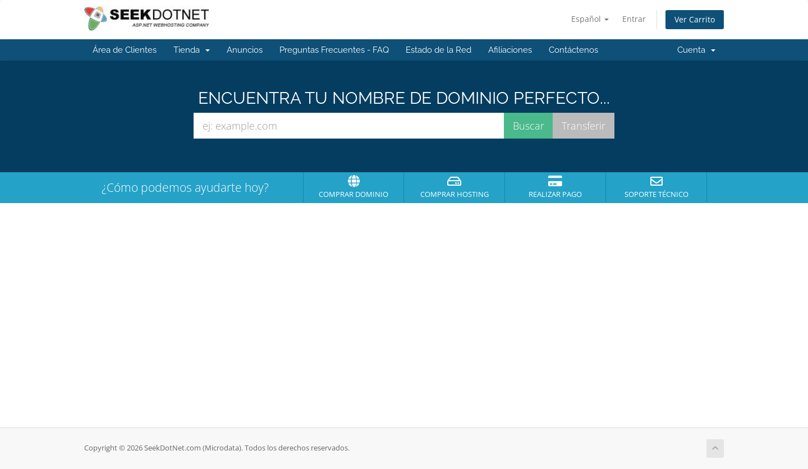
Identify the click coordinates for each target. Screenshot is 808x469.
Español (590, 18)
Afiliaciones (510, 50)
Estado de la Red (438, 50)
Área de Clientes (125, 50)
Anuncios (245, 50)
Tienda (191, 50)
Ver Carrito (694, 19)
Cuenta (696, 50)
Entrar (634, 18)
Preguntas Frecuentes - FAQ (334, 50)
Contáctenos (573, 50)
